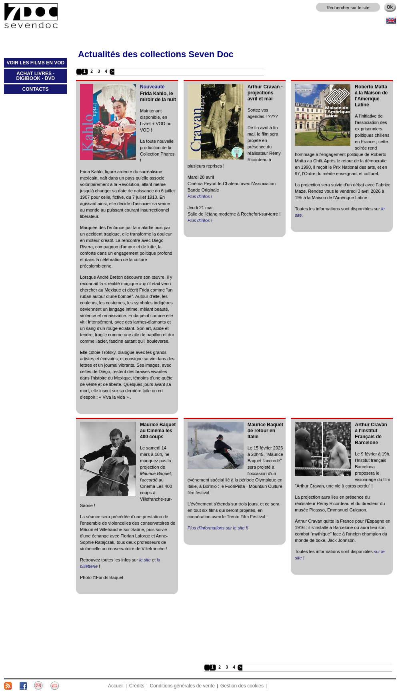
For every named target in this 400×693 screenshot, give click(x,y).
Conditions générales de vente (182, 686)
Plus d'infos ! (200, 196)
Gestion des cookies (242, 686)
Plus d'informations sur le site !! (218, 527)
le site (145, 559)
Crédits (136, 686)
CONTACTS (35, 89)
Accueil (116, 686)
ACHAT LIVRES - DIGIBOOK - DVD (29, 77)
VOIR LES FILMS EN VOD (34, 64)
